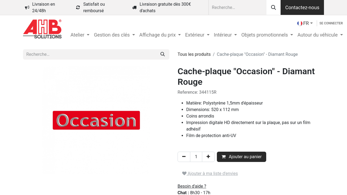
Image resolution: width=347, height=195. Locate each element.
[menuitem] (80, 35)
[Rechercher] (273, 7)
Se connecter (331, 23)
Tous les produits (194, 54)
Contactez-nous (302, 7)
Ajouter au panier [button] (241, 156)
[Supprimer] (184, 157)
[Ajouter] (208, 157)
